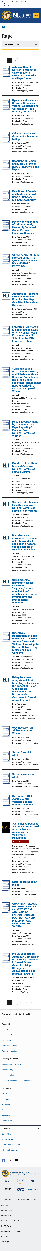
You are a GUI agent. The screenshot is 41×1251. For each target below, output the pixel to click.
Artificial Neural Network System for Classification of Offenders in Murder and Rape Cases (24, 73)
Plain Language (6, 1210)
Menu (36, 15)
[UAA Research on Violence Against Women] (6, 736)
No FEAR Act (6, 1226)
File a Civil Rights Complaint (13, 1150)
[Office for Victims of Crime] (20, 1191)
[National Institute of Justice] (33, 1182)
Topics (4, 1110)
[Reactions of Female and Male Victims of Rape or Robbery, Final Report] (6, 170)
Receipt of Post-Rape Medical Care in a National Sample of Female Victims (24, 467)
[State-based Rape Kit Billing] (6, 891)
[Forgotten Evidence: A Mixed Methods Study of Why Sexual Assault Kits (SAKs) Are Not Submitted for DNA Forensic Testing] (6, 336)
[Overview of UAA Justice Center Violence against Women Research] (6, 805)
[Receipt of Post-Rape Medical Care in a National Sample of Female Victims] (6, 466)
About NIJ (6, 1030)
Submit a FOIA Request (11, 1145)
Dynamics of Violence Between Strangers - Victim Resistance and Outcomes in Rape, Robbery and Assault (25, 106)
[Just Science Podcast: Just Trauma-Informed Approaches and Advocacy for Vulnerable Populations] (6, 828)
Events (4, 1094)
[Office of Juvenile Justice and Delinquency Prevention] (8, 1191)
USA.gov (4, 1237)
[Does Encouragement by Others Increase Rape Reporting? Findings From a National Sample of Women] (6, 430)
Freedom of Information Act (11, 1231)
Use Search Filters (11, 44)
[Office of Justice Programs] (7, 15)
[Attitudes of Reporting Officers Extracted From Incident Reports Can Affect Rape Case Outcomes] (6, 296)
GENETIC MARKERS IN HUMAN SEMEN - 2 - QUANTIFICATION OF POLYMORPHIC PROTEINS (25, 260)
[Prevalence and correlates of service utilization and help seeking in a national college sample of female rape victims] (6, 538)
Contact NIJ (6, 1134)
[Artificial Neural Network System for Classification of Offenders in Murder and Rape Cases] (6, 76)
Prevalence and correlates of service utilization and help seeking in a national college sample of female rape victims (24, 542)
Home (3, 26)
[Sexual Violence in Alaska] (6, 783)
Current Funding (8, 1075)
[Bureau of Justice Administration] (8, 1182)
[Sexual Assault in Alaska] (6, 761)
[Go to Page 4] (32, 60)
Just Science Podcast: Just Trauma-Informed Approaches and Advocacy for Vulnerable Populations (25, 830)
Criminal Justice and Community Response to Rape (25, 136)
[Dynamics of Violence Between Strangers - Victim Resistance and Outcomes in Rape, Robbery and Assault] (6, 109)
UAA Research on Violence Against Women (22, 730)
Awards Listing (7, 1070)
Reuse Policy (7, 1121)
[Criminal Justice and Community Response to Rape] (6, 142)
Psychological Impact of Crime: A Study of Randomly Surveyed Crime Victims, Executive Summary (25, 227)
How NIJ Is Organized (10, 1035)
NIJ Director (6, 1040)
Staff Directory (7, 1139)
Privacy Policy (6, 1216)
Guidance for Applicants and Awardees (17, 1080)
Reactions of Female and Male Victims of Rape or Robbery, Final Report (25, 165)
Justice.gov (5, 1242)
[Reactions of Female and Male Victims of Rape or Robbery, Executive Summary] (6, 200)
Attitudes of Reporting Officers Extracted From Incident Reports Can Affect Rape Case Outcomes (25, 299)
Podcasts (5, 1099)
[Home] (22, 15)
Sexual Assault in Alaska (22, 754)
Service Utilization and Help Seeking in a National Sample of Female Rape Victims (25, 506)
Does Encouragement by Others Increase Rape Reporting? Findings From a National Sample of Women (25, 428)
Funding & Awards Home (11, 1064)
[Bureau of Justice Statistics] (20, 1184)
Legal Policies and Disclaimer (12, 1221)
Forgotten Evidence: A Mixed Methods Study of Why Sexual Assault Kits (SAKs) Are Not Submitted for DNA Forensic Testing (25, 334)
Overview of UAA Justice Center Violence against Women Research (22, 800)
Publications (6, 1105)
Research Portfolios (9, 1046)
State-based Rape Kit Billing (24, 883)
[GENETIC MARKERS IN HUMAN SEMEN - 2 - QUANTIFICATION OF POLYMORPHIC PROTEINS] (6, 264)
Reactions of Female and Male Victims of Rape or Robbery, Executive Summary (24, 195)
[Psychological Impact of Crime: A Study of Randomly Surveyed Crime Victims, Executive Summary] (6, 230)
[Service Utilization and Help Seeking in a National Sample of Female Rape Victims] (6, 505)
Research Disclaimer (10, 1051)
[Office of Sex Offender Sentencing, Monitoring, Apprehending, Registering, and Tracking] (33, 1191)
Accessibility (6, 1205)
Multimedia (6, 1115)
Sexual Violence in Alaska (23, 776)
